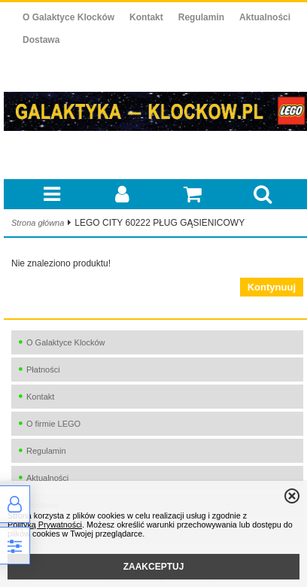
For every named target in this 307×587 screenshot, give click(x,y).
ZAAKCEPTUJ (153, 566)
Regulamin (201, 17)
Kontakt (146, 17)
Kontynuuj (272, 287)
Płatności (43, 369)
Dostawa (41, 40)
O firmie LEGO (53, 423)
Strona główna (37, 222)
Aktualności (264, 17)
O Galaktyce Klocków (68, 17)
